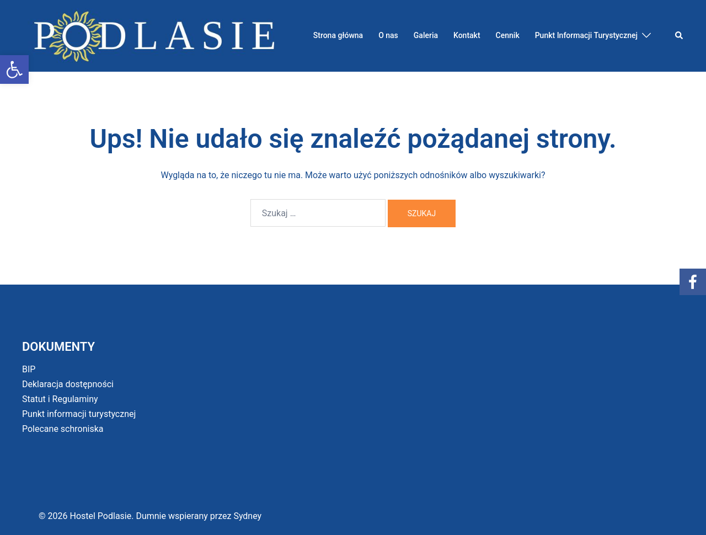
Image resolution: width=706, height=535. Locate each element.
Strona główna (338, 35)
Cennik (508, 35)
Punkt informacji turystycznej (79, 414)
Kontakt (466, 35)
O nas (388, 35)
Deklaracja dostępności (68, 384)
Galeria (426, 35)
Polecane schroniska (63, 429)
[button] (14, 69)
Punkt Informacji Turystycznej (586, 35)
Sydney (247, 516)
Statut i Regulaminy (60, 399)
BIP (28, 369)
